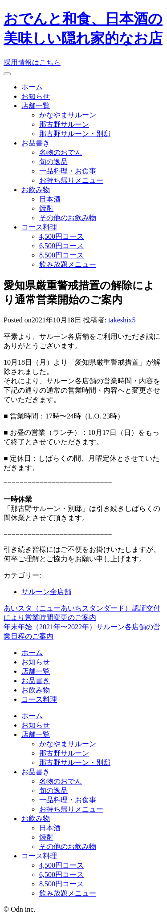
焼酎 (46, 208)
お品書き (35, 143)
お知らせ (35, 96)
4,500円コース (61, 236)
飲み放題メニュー (67, 264)
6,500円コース (61, 245)
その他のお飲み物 (67, 217)
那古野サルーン (64, 124)
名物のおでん (60, 152)
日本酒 (50, 199)
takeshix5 (121, 320)
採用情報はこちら (32, 62)
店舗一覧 (35, 105)
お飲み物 (35, 189)
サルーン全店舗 (46, 591)
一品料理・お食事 (67, 171)
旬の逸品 (53, 161)
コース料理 (39, 227)
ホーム (32, 87)
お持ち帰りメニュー (71, 180)
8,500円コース (61, 255)
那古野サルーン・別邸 (74, 133)
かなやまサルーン (67, 115)
